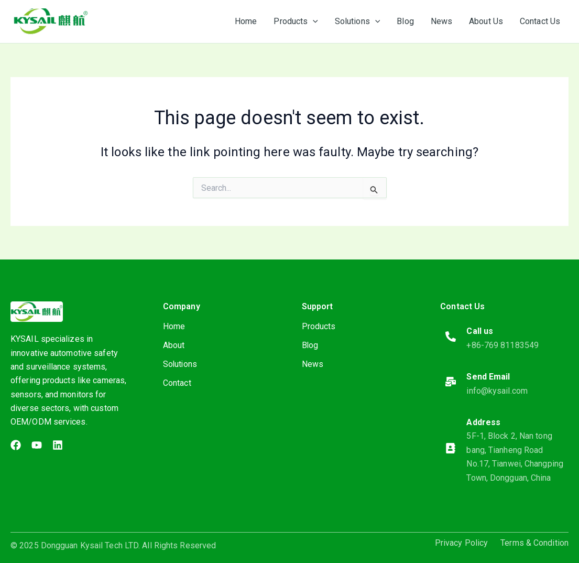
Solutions (180, 364)
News (312, 364)
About (174, 345)
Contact (177, 383)
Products (319, 326)
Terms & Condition (534, 543)
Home (174, 326)
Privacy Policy (461, 543)
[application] (313, 21)
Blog (310, 345)
